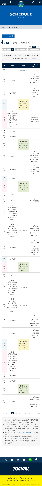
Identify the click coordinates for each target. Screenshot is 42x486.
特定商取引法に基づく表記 (15, 480)
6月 (19, 49)
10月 (32, 49)
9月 (29, 49)
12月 (39, 49)
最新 (34, 46)
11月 (36, 49)
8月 (26, 49)
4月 (13, 49)
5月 (16, 49)
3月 (9, 49)
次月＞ (38, 46)
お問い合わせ (12, 478)
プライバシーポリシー (26, 478)
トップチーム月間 (8, 36)
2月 (6, 49)
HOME (4, 27)
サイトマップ (30, 480)
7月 (22, 49)
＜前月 (29, 46)
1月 (3, 49)
